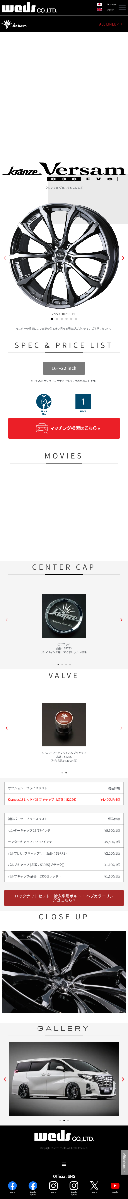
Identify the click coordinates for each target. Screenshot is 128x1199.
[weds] (12, 1185)
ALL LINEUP (111, 24)
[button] (122, 8)
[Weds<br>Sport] (33, 1185)
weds (12, 1192)
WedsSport (33, 1193)
